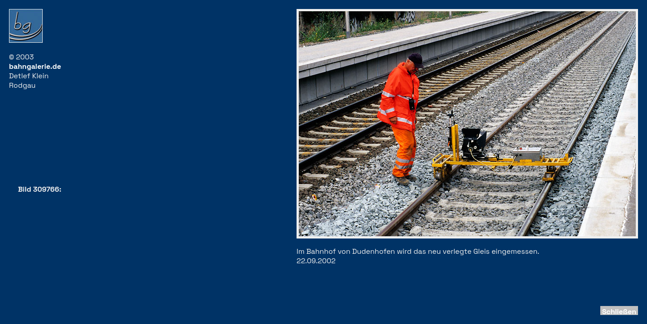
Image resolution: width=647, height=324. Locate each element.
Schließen (619, 311)
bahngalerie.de (35, 66)
